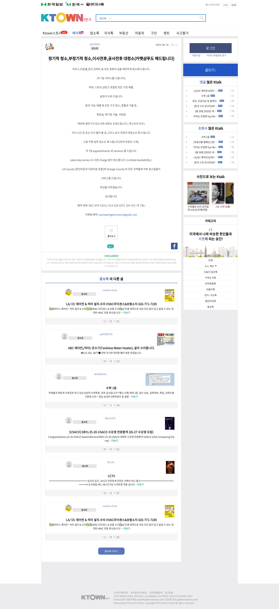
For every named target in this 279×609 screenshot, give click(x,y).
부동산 (123, 33)
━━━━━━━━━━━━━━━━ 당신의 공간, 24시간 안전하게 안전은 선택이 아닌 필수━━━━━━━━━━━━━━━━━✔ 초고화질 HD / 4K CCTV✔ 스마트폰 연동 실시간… (111, 482)
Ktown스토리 (52, 33)
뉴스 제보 (210, 266)
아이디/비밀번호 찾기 (216, 55)
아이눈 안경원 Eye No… (208, 116)
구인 (154, 33)
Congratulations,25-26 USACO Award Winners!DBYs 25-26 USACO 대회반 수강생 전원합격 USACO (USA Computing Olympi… (111, 438)
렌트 (167, 33)
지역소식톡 (210, 277)
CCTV (111, 476)
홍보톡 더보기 (111, 551)
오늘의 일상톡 (210, 271)
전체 (210, 260)
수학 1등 (111, 388)
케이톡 (77, 33)
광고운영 (169, 592)
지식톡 (108, 33)
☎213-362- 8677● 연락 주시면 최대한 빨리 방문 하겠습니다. (111, 352)
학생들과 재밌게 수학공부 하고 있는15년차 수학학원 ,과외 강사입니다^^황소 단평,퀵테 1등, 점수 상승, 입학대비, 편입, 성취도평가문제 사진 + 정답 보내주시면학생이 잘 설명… (111, 394)
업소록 (94, 33)
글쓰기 (210, 70)
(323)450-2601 (185, 596)
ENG (225, 5)
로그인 (210, 48)
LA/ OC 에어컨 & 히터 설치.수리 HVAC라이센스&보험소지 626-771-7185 (111, 304)
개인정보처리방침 (139, 592)
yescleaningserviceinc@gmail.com (118, 214)
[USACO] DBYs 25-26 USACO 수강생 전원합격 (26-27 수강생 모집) (111, 432)
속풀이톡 (210, 289)
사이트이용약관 (121, 592)
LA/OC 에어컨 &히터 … (208, 90)
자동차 (139, 33)
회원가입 (196, 55)
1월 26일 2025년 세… (208, 111)
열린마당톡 (210, 301)
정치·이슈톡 (211, 295)
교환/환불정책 (155, 592)
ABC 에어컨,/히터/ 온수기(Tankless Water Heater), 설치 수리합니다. (111, 348)
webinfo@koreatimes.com (150, 599)
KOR (233, 5)
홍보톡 (210, 306)
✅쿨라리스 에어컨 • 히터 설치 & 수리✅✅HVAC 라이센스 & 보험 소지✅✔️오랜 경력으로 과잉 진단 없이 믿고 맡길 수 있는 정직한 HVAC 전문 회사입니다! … (111, 310)
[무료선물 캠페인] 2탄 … (208, 142)
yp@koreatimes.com (187, 599)
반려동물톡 (210, 283)
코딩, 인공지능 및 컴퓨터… (208, 101)
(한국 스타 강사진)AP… (208, 106)
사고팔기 (182, 33)
